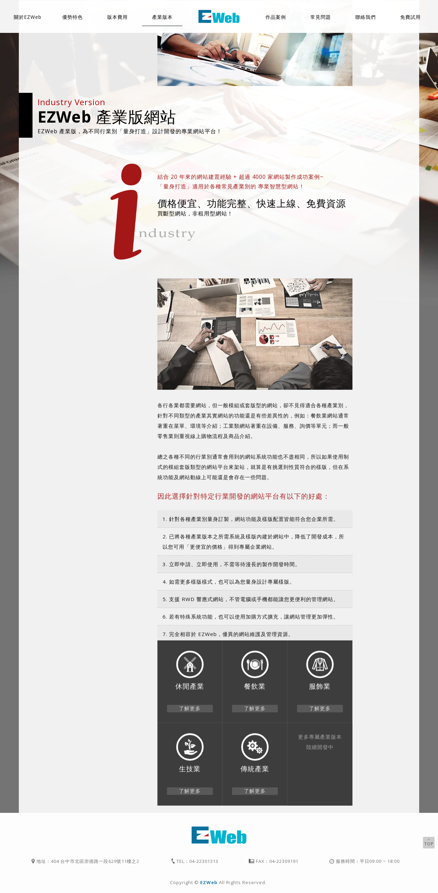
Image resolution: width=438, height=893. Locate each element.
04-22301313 (203, 861)
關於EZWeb (27, 17)
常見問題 (320, 17)
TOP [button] (429, 842)
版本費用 (117, 17)
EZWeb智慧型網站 (219, 16)
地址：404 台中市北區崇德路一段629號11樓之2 (88, 861)
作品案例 (276, 17)
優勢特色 (72, 17)
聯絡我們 (365, 17)
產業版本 (162, 17)
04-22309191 (283, 861)
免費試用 (410, 17)
